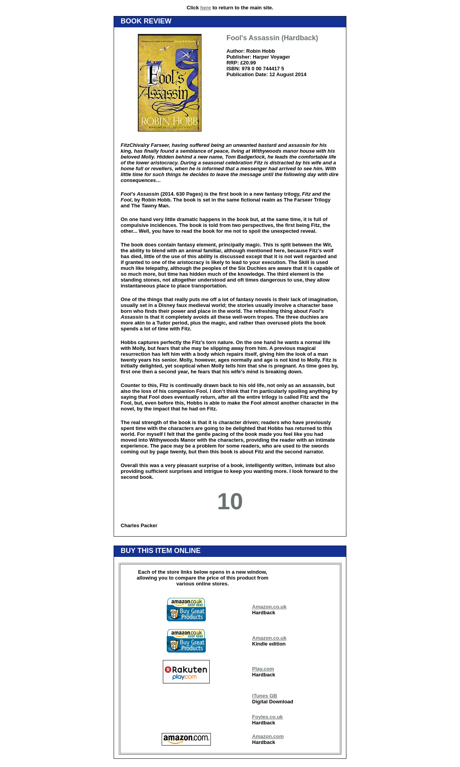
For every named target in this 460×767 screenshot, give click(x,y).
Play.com (263, 669)
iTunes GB (264, 696)
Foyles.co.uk (267, 717)
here (205, 8)
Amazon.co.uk (269, 607)
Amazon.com (268, 736)
